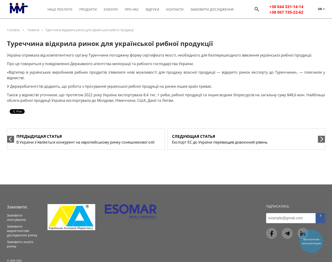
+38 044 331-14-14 (286, 6)
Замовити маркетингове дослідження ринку (22, 230)
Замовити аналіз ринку (20, 244)
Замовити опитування (16, 217)
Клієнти (111, 9)
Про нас (132, 9)
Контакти (176, 9)
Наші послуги (59, 9)
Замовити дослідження (213, 9)
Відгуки (153, 9)
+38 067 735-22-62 (286, 12)
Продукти (88, 9)
